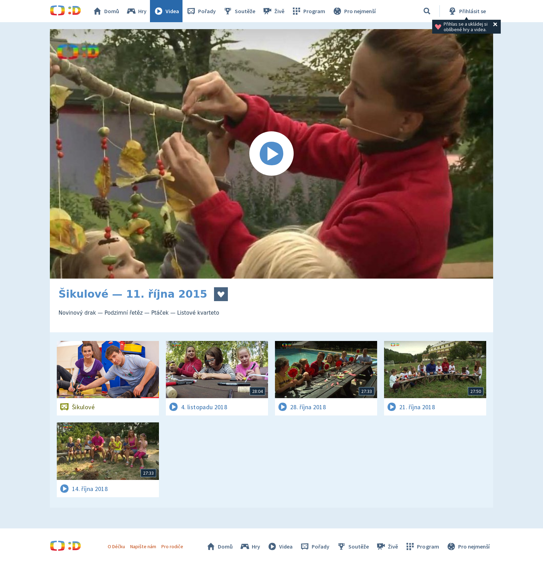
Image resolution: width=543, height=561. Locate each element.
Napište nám (143, 546)
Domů (105, 11)
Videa (166, 11)
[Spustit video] (271, 154)
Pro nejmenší (354, 11)
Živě (273, 11)
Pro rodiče (172, 546)
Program (308, 11)
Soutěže (239, 11)
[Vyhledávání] (427, 11)
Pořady (201, 11)
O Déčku (116, 546)
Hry (136, 11)
